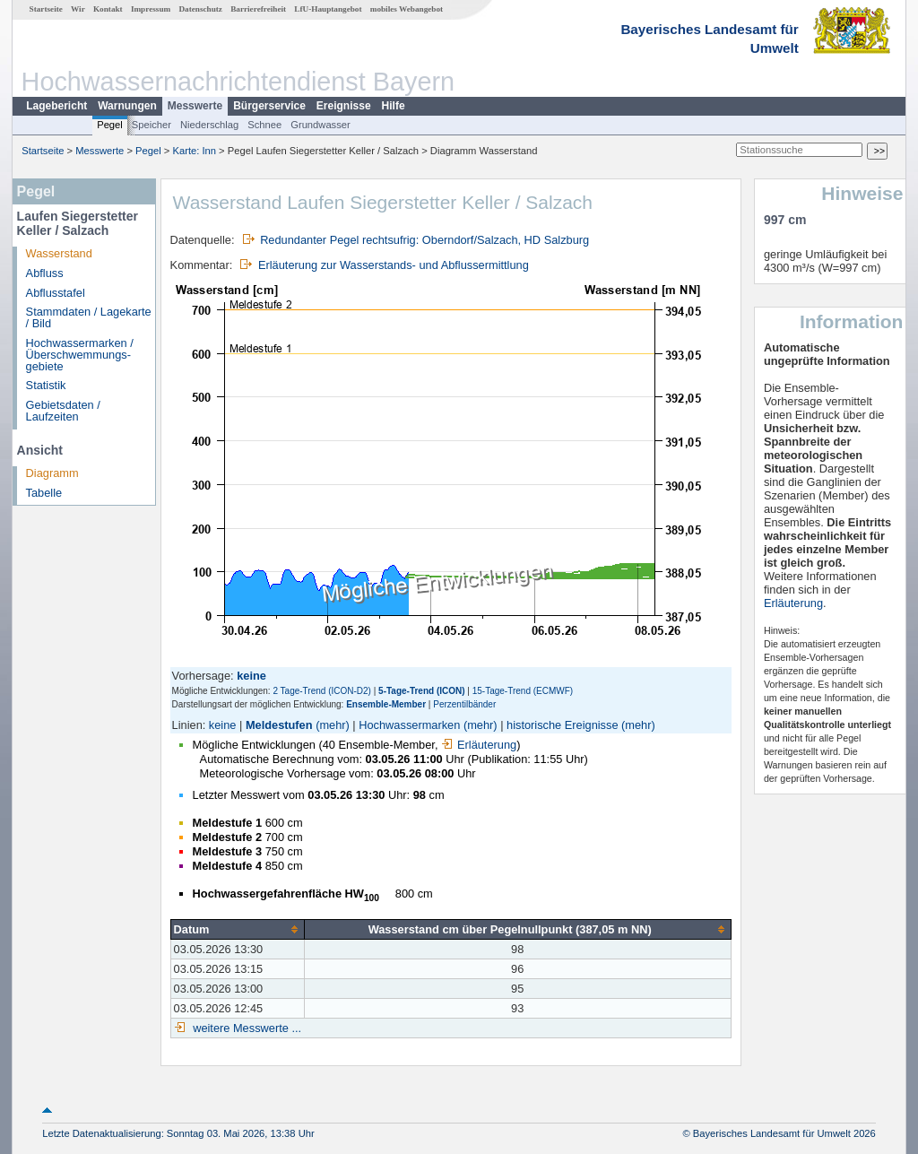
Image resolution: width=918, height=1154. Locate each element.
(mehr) (333, 725)
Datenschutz (200, 8)
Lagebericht (56, 106)
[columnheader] (237, 930)
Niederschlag (209, 124)
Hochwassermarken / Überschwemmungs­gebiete (80, 354)
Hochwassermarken (409, 725)
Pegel (110, 124)
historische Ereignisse (562, 725)
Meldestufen (279, 725)
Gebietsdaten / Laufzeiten (63, 410)
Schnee (264, 124)
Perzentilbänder (464, 704)
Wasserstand (59, 253)
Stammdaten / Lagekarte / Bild (89, 317)
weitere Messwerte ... (245, 1028)
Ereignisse (343, 106)
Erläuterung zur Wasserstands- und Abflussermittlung (393, 265)
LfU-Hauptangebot (327, 8)
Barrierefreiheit (258, 8)
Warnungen (127, 106)
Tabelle (44, 492)
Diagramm (52, 473)
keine (223, 725)
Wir (78, 8)
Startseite (46, 8)
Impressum (150, 8)
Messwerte (195, 106)
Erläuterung (478, 744)
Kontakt (108, 8)
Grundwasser (320, 124)
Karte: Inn (195, 150)
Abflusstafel (55, 292)
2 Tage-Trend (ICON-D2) (321, 691)
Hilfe (393, 106)
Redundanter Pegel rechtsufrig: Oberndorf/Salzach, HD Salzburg (424, 240)
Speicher (151, 124)
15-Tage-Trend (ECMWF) (522, 691)
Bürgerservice (269, 106)
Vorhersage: (205, 675)
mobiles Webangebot (406, 8)
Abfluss (45, 273)
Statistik (46, 385)
